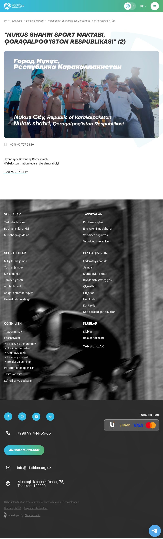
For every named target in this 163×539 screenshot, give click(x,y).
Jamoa (87, 267)
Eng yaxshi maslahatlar (98, 227)
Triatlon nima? (13, 332)
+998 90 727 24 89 (16, 172)
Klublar (90, 323)
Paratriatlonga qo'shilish (19, 368)
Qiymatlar (89, 286)
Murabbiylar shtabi (95, 273)
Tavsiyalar (92, 213)
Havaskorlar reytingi (17, 299)
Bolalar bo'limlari (35, 20)
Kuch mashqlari (93, 221)
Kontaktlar (90, 305)
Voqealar (12, 213)
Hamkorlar (90, 299)
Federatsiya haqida (95, 260)
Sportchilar (15, 252)
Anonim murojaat (24, 451)
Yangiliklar (93, 346)
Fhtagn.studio (32, 516)
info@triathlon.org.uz (35, 468)
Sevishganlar (12, 273)
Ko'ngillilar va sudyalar (18, 381)
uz (141, 6)
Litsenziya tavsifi (18, 357)
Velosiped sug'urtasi (95, 234)
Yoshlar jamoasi (14, 267)
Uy (5, 20)
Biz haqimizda (95, 252)
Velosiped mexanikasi (96, 240)
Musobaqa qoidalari (16, 234)
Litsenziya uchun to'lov (21, 344)
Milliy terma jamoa (15, 260)
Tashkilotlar (16, 20)
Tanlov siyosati (13, 280)
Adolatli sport (12, 286)
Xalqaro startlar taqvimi (19, 293)
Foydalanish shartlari (35, 508)
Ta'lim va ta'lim (13, 374)
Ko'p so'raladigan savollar (99, 312)
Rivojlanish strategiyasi (97, 280)
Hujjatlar (88, 293)
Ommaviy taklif (16, 353)
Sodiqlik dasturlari (18, 348)
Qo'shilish (13, 323)
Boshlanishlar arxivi (16, 227)
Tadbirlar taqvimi (14, 221)
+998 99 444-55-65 (34, 433)
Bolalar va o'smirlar (19, 362)
